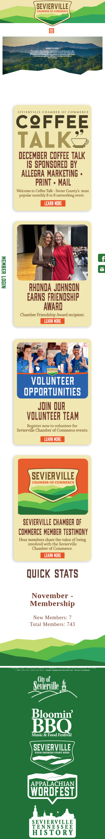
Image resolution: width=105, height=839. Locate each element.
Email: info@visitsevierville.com (59, 670)
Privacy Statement (82, 670)
